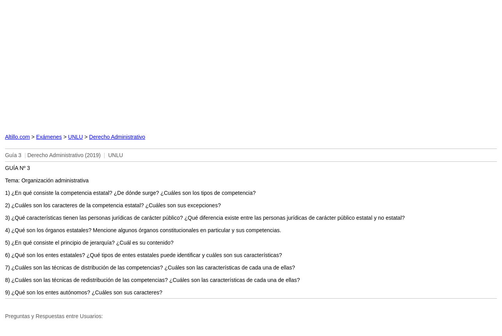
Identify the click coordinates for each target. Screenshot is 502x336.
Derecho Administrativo (117, 137)
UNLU (75, 137)
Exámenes (49, 137)
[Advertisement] (168, 65)
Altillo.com (17, 137)
